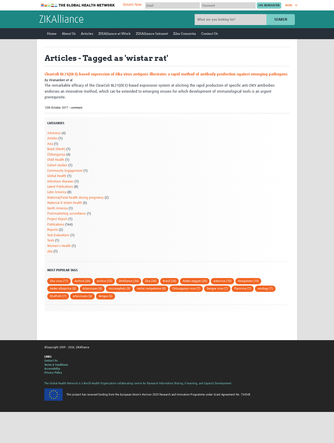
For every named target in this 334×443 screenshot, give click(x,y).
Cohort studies (57, 165)
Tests (50, 240)
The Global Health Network (78, 5)
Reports (52, 230)
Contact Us (209, 34)
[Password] (228, 5)
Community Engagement (64, 171)
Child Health (55, 160)
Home (52, 34)
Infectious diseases (60, 181)
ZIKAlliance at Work (114, 34)
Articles (87, 34)
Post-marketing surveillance (66, 213)
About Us (69, 34)
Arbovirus (54, 133)
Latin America (56, 192)
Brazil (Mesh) (56, 149)
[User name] (172, 5)
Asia (50, 144)
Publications (55, 224)
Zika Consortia (184, 34)
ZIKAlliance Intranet (152, 34)
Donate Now (132, 5)
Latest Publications (60, 186)
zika (49, 251)
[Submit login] (269, 5)
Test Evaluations (58, 235)
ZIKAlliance (61, 20)
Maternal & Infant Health (64, 203)
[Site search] (231, 19)
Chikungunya (56, 154)
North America (57, 208)
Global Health (56, 176)
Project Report (57, 219)
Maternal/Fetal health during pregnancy (75, 197)
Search (280, 19)
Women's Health (59, 246)
